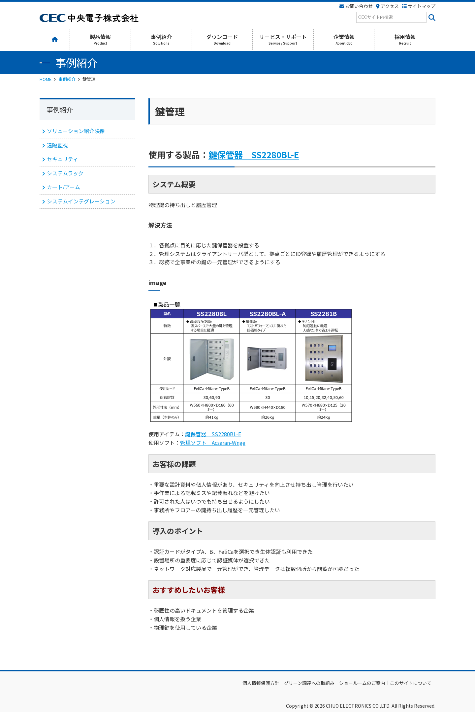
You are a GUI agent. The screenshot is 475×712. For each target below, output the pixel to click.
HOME (45, 79)
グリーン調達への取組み (309, 683)
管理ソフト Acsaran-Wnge (212, 442)
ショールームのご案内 (362, 683)
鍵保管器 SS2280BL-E (253, 154)
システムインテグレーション (81, 201)
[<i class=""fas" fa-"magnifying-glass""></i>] (431, 17)
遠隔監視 (57, 145)
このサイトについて (410, 683)
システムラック (65, 173)
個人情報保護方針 (260, 683)
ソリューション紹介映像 (76, 131)
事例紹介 (67, 79)
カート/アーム (63, 187)
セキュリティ (62, 159)
